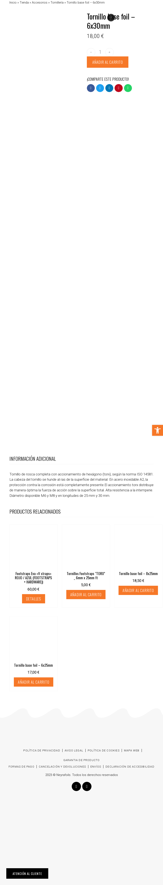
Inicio (13, 2)
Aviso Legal (74, 750)
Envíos (95, 766)
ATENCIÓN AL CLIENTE (27, 873)
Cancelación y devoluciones (62, 766)
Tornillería (57, 2)
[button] (91, 88)
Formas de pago (21, 766)
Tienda (24, 2)
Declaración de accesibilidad (130, 766)
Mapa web (132, 750)
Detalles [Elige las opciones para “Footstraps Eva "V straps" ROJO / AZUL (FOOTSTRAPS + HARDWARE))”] (33, 598)
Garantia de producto (81, 760)
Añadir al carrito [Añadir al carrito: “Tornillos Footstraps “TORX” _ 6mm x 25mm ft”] (86, 594)
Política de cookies (104, 750)
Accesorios (39, 2)
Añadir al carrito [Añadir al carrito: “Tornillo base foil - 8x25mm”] (138, 590)
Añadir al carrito (107, 62)
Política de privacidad (41, 750)
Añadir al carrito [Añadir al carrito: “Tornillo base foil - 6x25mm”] (33, 682)
